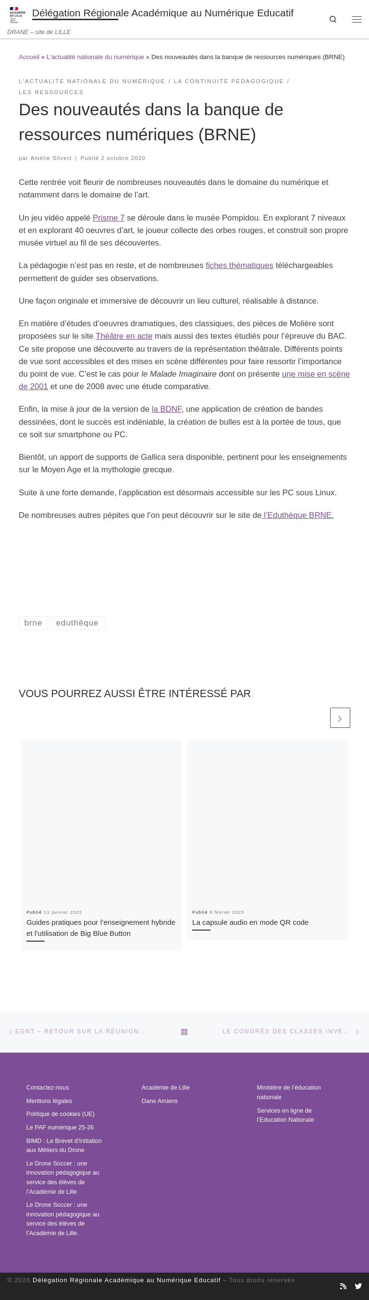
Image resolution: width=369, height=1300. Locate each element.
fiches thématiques (239, 265)
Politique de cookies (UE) (60, 1114)
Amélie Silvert (51, 158)
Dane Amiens (160, 1101)
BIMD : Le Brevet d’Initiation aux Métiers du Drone (64, 1146)
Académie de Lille (166, 1087)
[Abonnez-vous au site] (343, 1286)
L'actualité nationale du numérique (95, 57)
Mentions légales (49, 1101)
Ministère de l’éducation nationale (289, 1092)
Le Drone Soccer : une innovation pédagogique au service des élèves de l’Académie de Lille (62, 1177)
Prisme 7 (109, 217)
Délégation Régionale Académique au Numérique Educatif (127, 1280)
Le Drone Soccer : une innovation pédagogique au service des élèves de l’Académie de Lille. (62, 1219)
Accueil (29, 57)
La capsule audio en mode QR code (250, 922)
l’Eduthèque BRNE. (298, 515)
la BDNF (167, 409)
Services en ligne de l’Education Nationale (285, 1115)
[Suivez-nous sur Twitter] (358, 1286)
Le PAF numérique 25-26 (60, 1127)
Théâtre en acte (124, 336)
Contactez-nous (47, 1087)
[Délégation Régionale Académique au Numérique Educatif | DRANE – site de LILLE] (18, 14)
